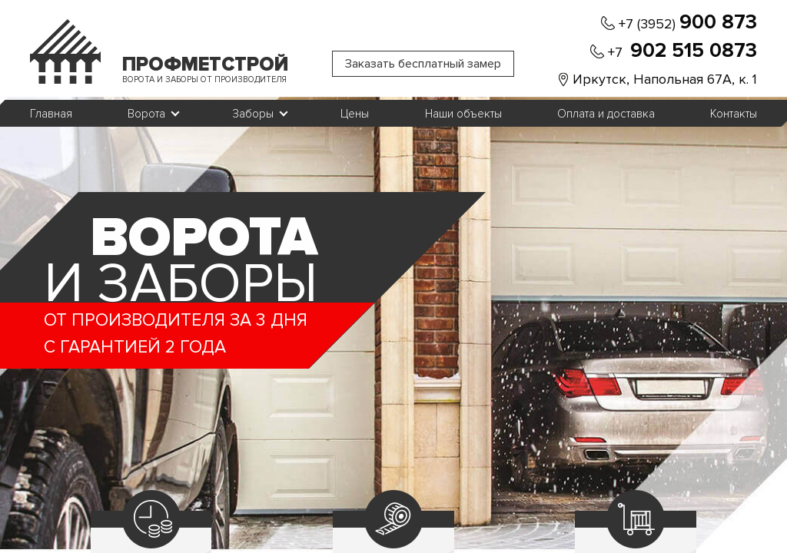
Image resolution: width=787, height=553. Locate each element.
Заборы (253, 114)
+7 (682, 51)
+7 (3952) (688, 23)
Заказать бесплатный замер (423, 63)
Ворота (146, 114)
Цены (354, 114)
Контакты (733, 114)
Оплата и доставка (606, 114)
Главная (51, 114)
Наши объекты (463, 114)
